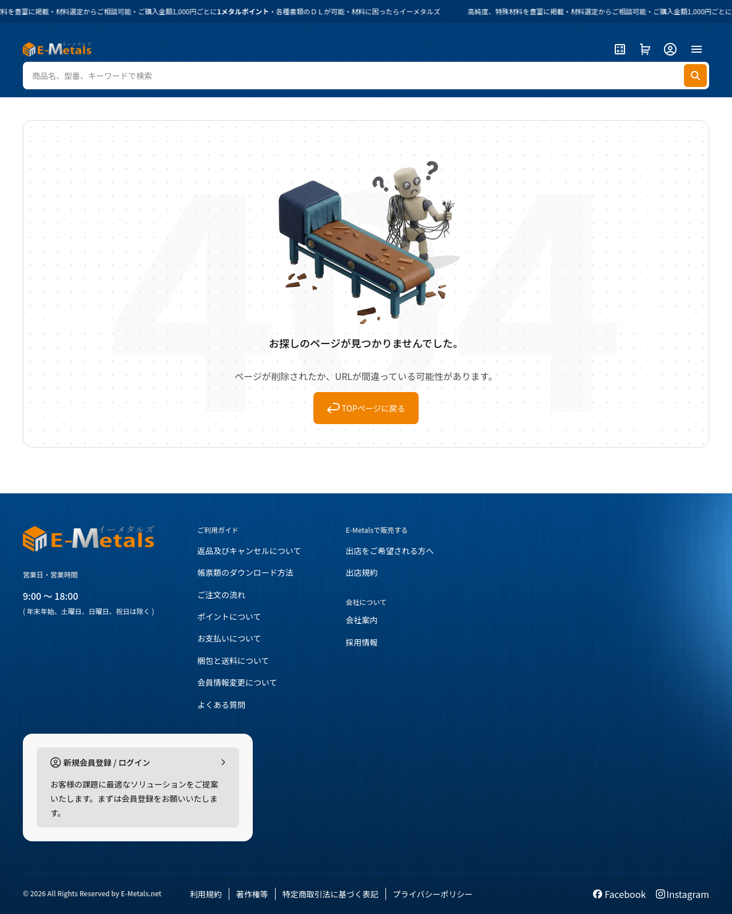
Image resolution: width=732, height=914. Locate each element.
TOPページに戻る (366, 408)
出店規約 (362, 572)
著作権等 (252, 894)
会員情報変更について (237, 682)
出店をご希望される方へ (390, 550)
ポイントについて (229, 616)
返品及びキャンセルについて (249, 550)
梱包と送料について (233, 660)
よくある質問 (221, 704)
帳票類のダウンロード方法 (245, 572)
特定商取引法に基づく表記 (331, 894)
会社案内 (362, 620)
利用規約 (206, 894)
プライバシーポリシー (433, 894)
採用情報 (362, 642)
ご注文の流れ (221, 594)
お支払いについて (229, 638)
